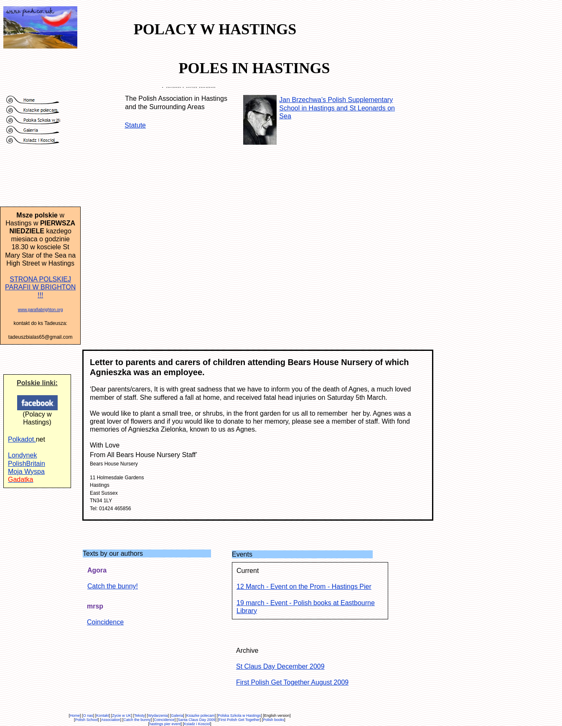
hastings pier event (165, 724)
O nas (88, 715)
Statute (135, 125)
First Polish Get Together (239, 720)
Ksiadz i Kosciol (197, 724)
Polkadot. (22, 439)
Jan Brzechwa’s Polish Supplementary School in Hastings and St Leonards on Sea (337, 107)
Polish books (273, 720)
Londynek (22, 455)
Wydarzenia (158, 715)
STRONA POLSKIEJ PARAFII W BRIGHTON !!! (40, 287)
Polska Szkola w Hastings (239, 715)
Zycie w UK (121, 715)
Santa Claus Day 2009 (196, 720)
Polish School (86, 720)
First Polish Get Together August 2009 (292, 682)
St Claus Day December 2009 (280, 666)
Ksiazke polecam (200, 715)
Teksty (139, 715)
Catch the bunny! (112, 586)
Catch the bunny (137, 720)
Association (110, 720)
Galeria (177, 715)
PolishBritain (26, 463)
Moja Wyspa (26, 471)
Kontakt (102, 715)
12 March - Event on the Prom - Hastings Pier (303, 586)
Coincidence (105, 622)
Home (75, 715)
